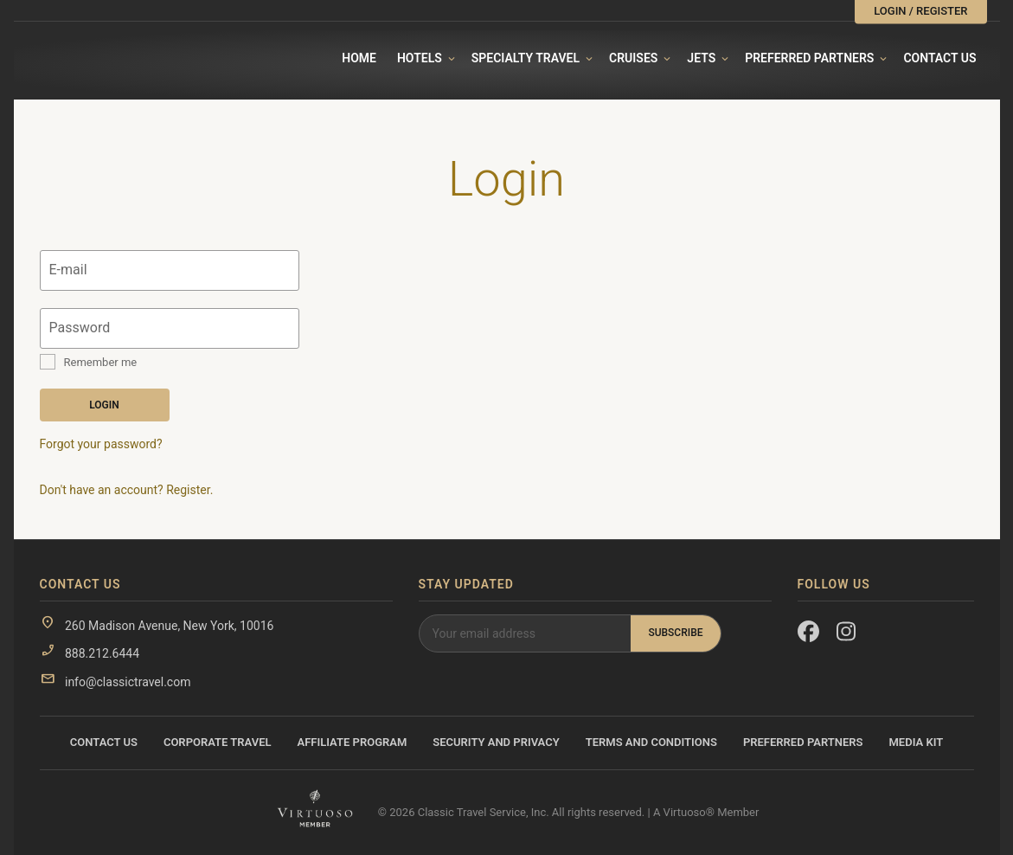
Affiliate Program (352, 742)
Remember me (101, 362)
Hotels (419, 58)
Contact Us (939, 58)
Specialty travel (525, 58)
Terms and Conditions (651, 742)
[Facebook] (808, 635)
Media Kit (915, 742)
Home (359, 58)
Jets (701, 58)
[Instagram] (847, 635)
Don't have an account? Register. (127, 490)
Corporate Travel (217, 742)
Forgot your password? (101, 444)
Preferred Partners (809, 58)
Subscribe (675, 633)
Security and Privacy (496, 742)
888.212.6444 (102, 653)
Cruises (633, 58)
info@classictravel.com (127, 682)
